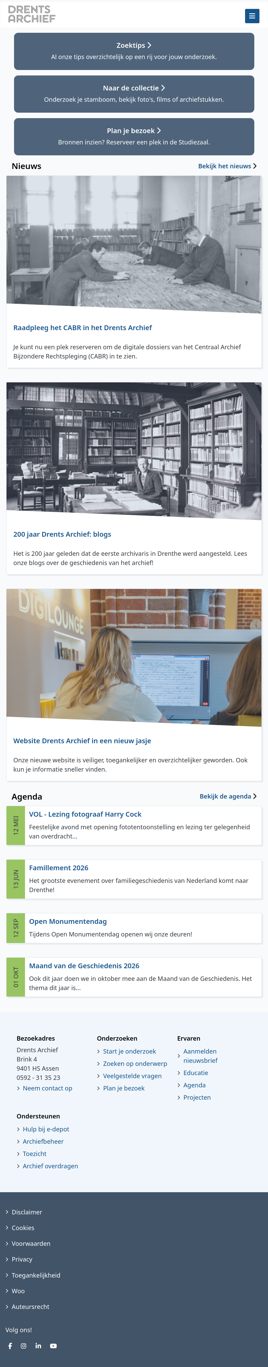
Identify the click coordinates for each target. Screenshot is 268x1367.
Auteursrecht (30, 1306)
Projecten (197, 1097)
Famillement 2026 (58, 867)
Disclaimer (27, 1212)
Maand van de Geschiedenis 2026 (84, 965)
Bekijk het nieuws (224, 166)
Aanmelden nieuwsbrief (200, 1056)
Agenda (194, 1085)
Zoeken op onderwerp (135, 1063)
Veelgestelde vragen (132, 1076)
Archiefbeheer (43, 1141)
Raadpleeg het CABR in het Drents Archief (82, 327)
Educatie (195, 1073)
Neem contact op (48, 1088)
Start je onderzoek (129, 1051)
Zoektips (134, 45)
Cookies (23, 1228)
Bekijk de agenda (225, 796)
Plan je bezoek (134, 130)
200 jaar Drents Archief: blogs (62, 534)
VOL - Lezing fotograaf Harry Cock (85, 814)
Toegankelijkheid (36, 1275)
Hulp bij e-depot (46, 1129)
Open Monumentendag (68, 921)
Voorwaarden (31, 1243)
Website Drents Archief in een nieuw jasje (82, 740)
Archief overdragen (50, 1166)
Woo (18, 1291)
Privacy (22, 1259)
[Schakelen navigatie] (252, 16)
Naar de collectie (134, 88)
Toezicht (35, 1154)
